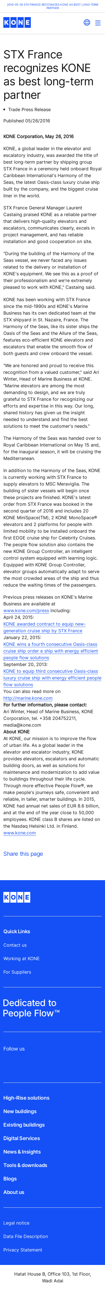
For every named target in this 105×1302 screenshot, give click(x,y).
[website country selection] (87, 22)
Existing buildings (24, 1125)
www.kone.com (19, 833)
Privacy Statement (22, 1250)
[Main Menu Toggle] (98, 23)
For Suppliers (17, 972)
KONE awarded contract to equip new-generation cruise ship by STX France (44, 627)
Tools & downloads (25, 1165)
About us (13, 1192)
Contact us (15, 945)
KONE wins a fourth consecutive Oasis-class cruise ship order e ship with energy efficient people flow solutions (50, 650)
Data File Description (25, 1236)
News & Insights (22, 1152)
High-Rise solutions (26, 1098)
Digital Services (21, 1138)
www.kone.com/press (26, 610)
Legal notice (16, 1223)
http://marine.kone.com (28, 698)
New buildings (19, 1111)
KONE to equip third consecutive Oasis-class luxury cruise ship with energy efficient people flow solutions (52, 677)
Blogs (10, 1179)
